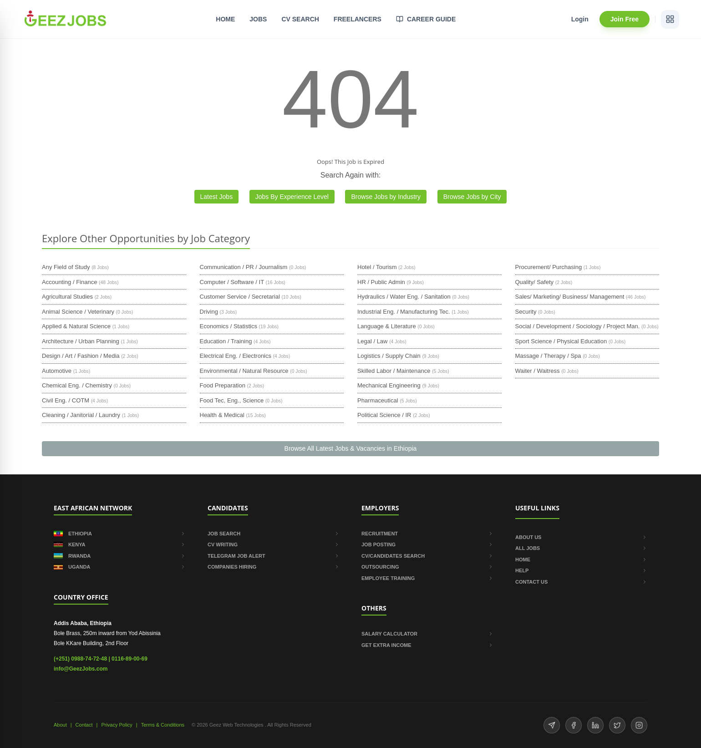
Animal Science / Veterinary (78, 311)
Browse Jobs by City (472, 196)
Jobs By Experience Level (292, 196)
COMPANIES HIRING (274, 567)
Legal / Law (372, 341)
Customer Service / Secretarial (240, 296)
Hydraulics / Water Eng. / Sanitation (404, 296)
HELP (581, 570)
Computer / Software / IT (232, 282)
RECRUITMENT (427, 533)
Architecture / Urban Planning (80, 341)
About (60, 725)
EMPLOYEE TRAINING (427, 578)
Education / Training (226, 341)
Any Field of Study (66, 267)
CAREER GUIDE (426, 19)
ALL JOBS (581, 548)
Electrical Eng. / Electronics (236, 355)
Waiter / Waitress (537, 370)
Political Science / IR (384, 415)
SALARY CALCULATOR (427, 633)
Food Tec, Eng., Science (232, 400)
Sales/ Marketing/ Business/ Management (570, 296)
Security (526, 311)
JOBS (258, 19)
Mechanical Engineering (389, 385)
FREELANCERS (357, 19)
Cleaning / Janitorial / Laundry (81, 415)
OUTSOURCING (427, 567)
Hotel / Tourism (376, 267)
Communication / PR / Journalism (244, 267)
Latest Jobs (216, 196)
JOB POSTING (427, 544)
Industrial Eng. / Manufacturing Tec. (403, 311)
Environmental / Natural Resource (244, 370)
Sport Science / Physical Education (561, 341)
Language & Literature (386, 326)
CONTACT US (581, 582)
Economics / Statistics (228, 326)
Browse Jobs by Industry (386, 196)
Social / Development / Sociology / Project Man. (577, 326)
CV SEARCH (300, 19)
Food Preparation (222, 385)
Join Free (624, 19)
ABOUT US (581, 537)
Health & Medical (222, 415)
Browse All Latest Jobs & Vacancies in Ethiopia (350, 448)
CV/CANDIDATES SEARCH (427, 556)
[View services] (670, 19)
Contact (84, 725)
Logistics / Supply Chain (389, 355)
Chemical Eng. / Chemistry (77, 385)
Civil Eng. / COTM (65, 400)
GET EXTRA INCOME (427, 645)
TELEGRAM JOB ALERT (274, 556)
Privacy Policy (116, 725)
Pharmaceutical (377, 400)
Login (580, 19)
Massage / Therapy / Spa (548, 355)
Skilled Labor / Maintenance (393, 370)
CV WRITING (274, 544)
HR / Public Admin (381, 282)
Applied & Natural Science (76, 326)
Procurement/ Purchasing (548, 267)
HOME (225, 19)
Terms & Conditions (162, 725)
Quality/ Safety (534, 282)
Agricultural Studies (67, 296)
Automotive (56, 370)
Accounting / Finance (69, 282)
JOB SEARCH (274, 533)
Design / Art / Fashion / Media (81, 355)
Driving (209, 311)
